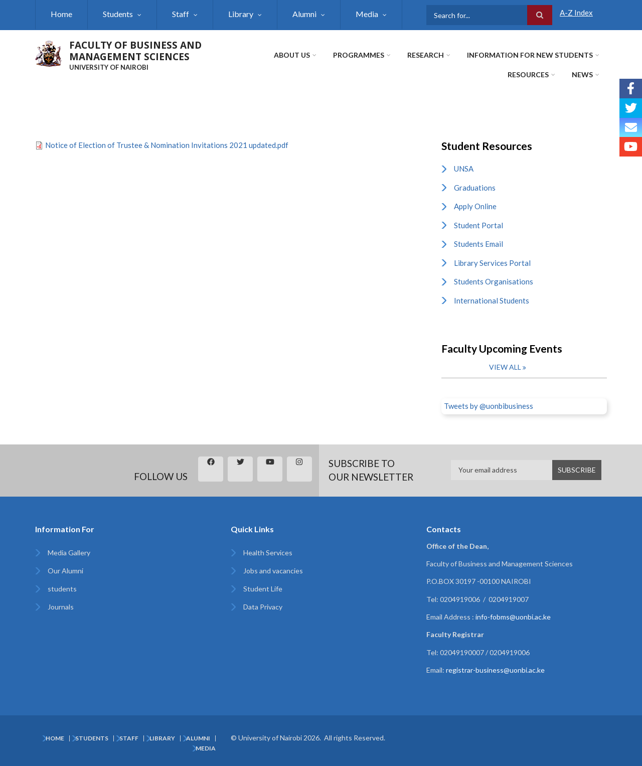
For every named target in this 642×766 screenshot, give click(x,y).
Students (118, 14)
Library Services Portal (492, 262)
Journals (61, 606)
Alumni (304, 14)
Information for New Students (530, 55)
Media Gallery (69, 552)
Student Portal (478, 225)
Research (425, 55)
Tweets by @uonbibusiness (488, 405)
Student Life (262, 588)
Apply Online (475, 206)
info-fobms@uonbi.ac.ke (513, 616)
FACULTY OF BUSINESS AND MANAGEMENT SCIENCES (135, 51)
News (582, 74)
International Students (491, 300)
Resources (528, 74)
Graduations (475, 187)
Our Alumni (65, 570)
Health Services (267, 552)
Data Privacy (262, 606)
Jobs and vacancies (273, 570)
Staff (180, 14)
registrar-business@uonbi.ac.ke (495, 670)
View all (505, 367)
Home (61, 14)
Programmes (358, 55)
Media (367, 14)
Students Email (478, 243)
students (62, 588)
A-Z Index (576, 12)
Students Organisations (493, 281)
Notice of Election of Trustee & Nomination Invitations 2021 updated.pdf (166, 144)
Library (240, 14)
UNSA (463, 168)
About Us (292, 55)
